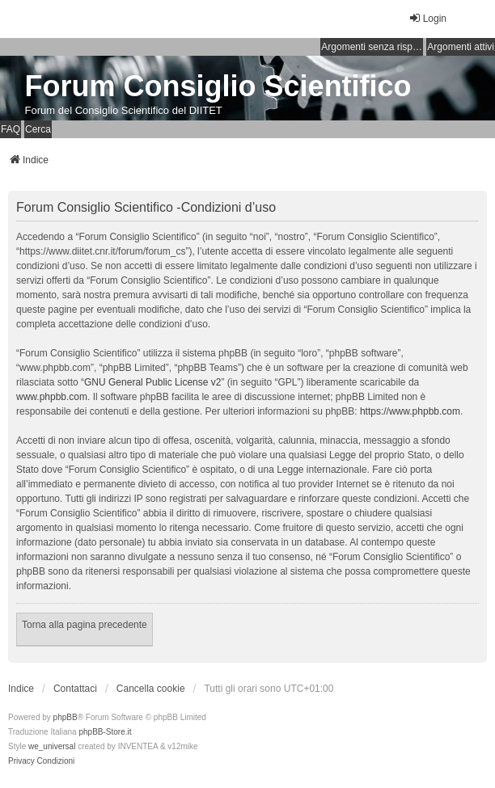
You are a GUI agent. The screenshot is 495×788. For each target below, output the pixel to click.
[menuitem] (21, 761)
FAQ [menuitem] (10, 129)
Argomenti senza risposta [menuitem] (372, 47)
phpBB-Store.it (104, 731)
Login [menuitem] (427, 18)
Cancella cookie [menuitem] (150, 688)
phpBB (65, 717)
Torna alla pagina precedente (84, 624)
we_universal (51, 746)
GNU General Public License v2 (152, 382)
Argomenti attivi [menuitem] (460, 47)
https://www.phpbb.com (410, 411)
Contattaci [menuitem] (75, 688)
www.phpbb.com (51, 396)
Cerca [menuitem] (38, 129)
